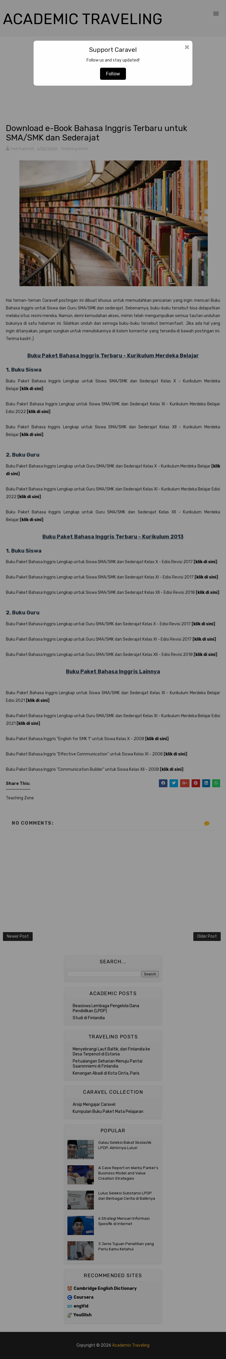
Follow (113, 74)
